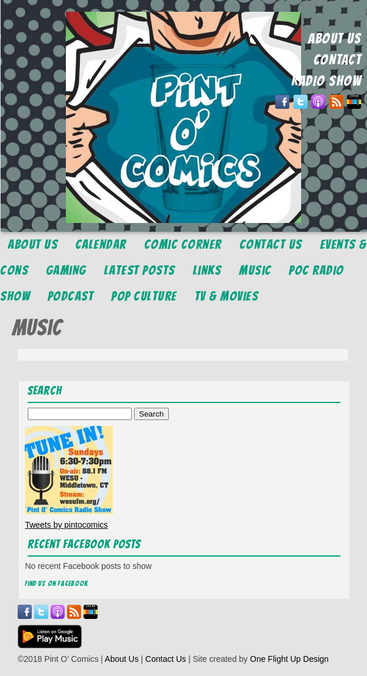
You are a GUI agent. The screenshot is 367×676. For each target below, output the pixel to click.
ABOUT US (334, 38)
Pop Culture (144, 296)
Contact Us (270, 244)
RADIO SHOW (326, 81)
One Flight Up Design (289, 659)
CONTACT (337, 59)
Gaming (66, 270)
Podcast (71, 296)
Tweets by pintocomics (66, 525)
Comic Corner (183, 244)
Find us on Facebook (56, 583)
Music (255, 270)
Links (207, 270)
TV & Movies (227, 296)
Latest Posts (139, 270)
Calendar (100, 244)
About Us (33, 244)
